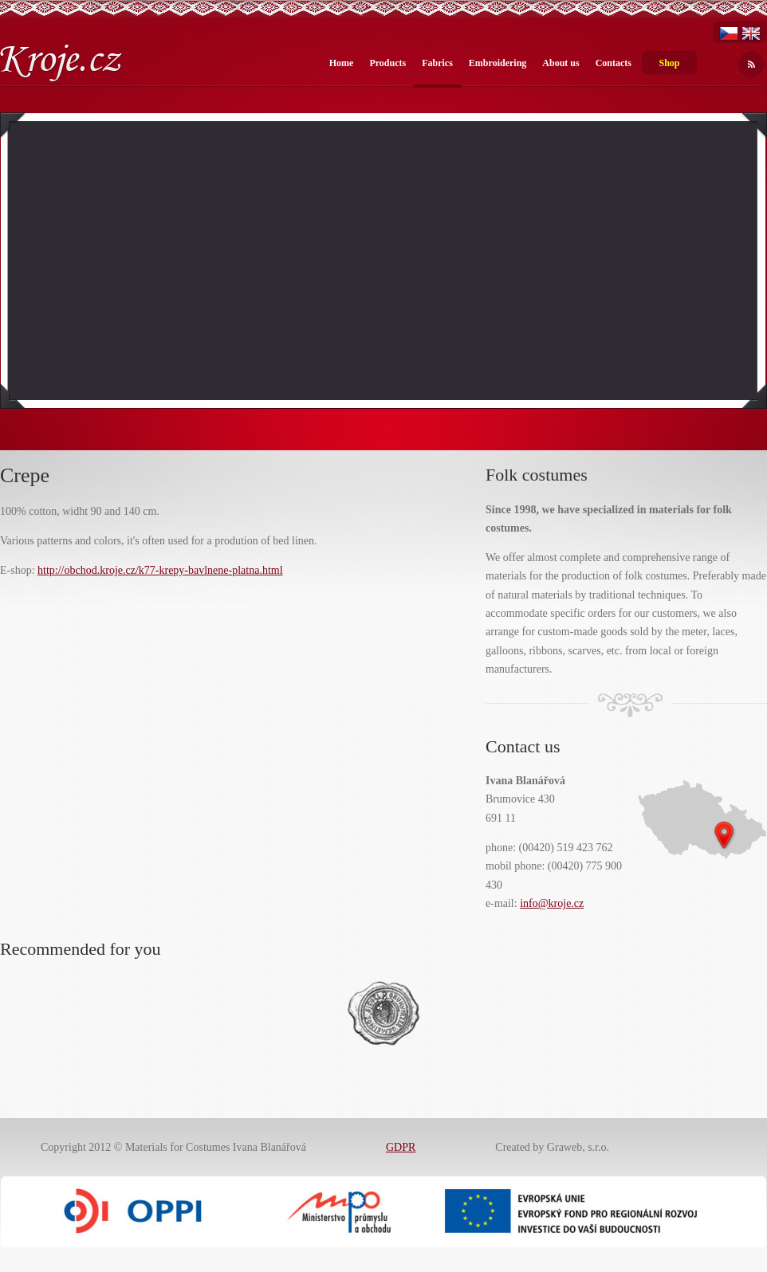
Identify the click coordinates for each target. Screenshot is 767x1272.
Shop (669, 63)
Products (387, 63)
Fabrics (437, 63)
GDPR (400, 1147)
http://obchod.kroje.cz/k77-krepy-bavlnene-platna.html (160, 570)
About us (560, 63)
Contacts (613, 63)
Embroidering (497, 63)
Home (341, 63)
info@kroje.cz (552, 903)
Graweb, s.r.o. (578, 1147)
